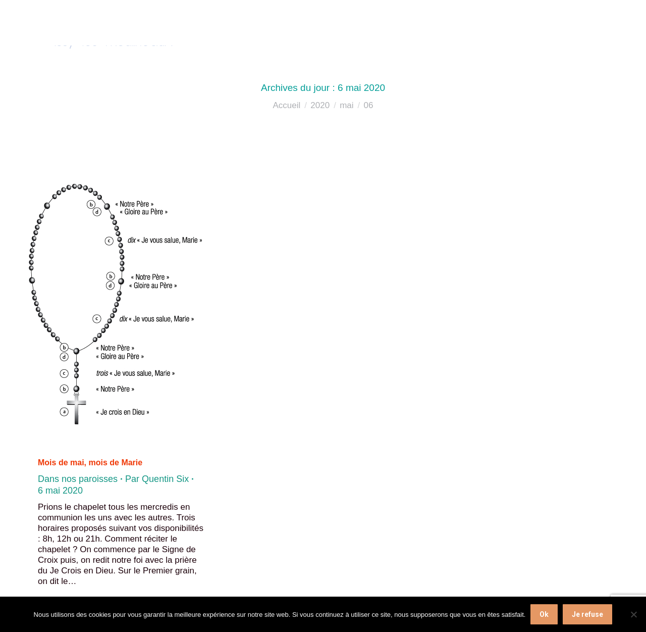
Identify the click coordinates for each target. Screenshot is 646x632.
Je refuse (587, 614)
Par (157, 479)
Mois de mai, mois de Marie (90, 462)
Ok (544, 614)
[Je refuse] (633, 614)
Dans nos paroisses (78, 479)
